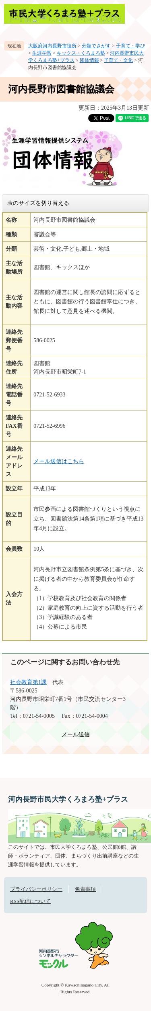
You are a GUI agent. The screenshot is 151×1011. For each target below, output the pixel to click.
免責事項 (85, 889)
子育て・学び (130, 46)
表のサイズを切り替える (38, 203)
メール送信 (76, 734)
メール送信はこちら (58, 461)
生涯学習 (42, 53)
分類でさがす (96, 46)
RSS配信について (30, 901)
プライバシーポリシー (36, 889)
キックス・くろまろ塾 (81, 53)
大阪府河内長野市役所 (52, 46)
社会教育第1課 (28, 682)
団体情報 (89, 60)
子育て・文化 (118, 60)
